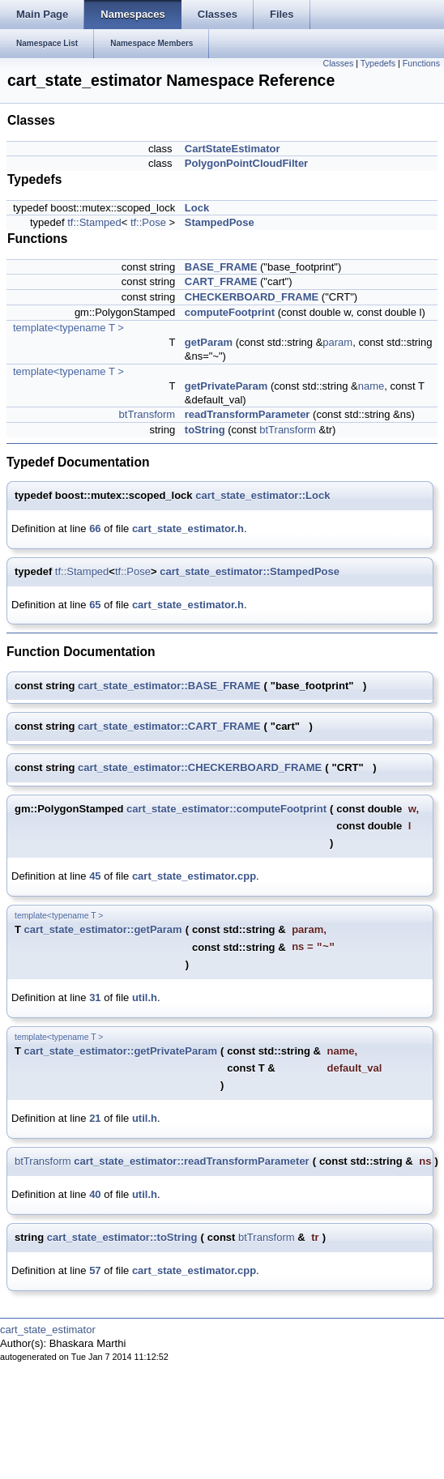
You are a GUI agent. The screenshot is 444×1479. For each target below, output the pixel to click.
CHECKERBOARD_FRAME (251, 297)
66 (94, 528)
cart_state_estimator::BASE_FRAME (169, 686)
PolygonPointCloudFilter (246, 163)
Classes (337, 63)
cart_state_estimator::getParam (103, 929)
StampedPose (219, 222)
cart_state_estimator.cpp (194, 876)
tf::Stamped (94, 222)
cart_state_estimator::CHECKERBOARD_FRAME (200, 767)
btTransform (147, 414)
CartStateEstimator (232, 149)
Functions (421, 63)
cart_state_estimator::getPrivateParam (120, 1051)
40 (94, 1194)
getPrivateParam (226, 386)
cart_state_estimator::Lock (262, 495)
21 (94, 1118)
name (371, 386)
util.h (144, 997)
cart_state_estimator (48, 1329)
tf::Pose (148, 222)
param (337, 342)
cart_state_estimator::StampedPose (249, 571)
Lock (197, 208)
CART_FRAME (221, 281)
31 (94, 997)
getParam (209, 342)
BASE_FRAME (221, 267)
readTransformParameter (247, 414)
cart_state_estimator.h (188, 528)
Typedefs (378, 63)
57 (94, 1270)
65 (94, 605)
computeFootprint (230, 312)
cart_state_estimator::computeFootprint (226, 809)
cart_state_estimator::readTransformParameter (191, 1161)
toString (205, 430)
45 (94, 876)
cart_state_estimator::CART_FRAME (169, 726)
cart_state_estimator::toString (122, 1237)
